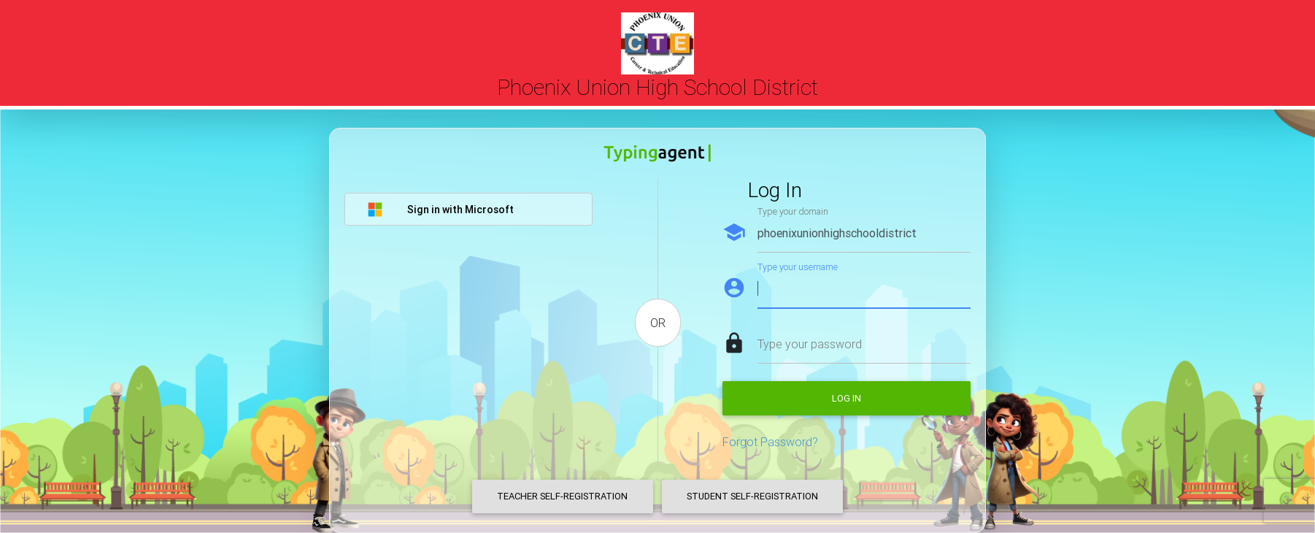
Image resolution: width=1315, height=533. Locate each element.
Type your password (809, 344)
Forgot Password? (770, 441)
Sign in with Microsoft (440, 210)
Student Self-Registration (752, 496)
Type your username (797, 267)
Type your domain (792, 211)
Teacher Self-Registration (562, 496)
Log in (846, 398)
